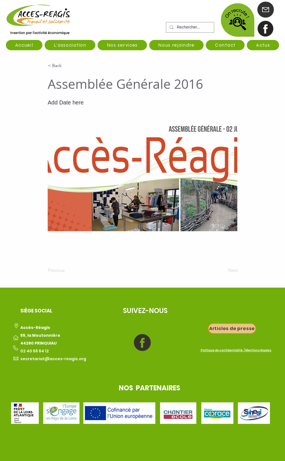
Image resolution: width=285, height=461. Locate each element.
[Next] (224, 270)
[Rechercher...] (189, 27)
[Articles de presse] (232, 328)
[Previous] (66, 270)
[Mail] (265, 9)
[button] (66, 65)
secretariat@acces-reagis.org (53, 359)
